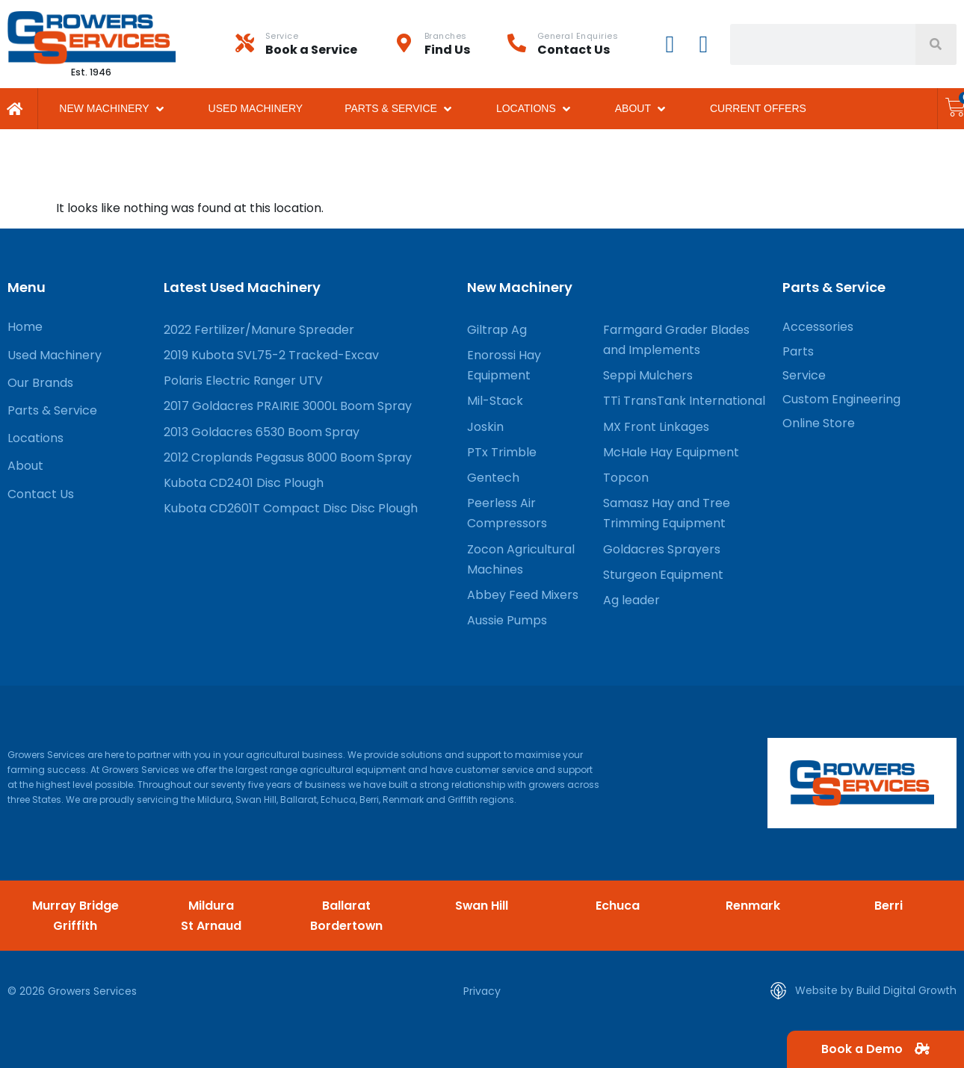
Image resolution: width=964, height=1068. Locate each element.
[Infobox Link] (315, 44)
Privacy (482, 991)
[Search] (936, 44)
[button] (112, 108)
